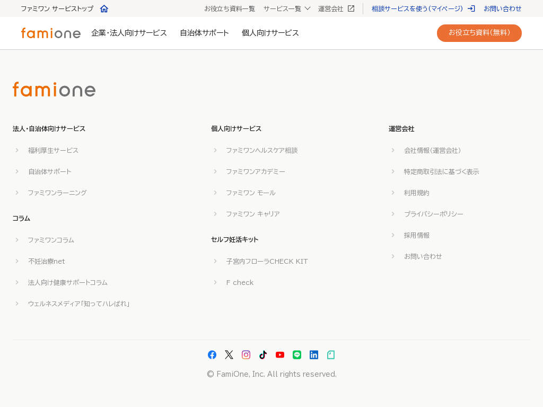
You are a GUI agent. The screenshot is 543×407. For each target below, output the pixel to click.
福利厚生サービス (53, 150)
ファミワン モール (251, 192)
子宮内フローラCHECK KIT (267, 261)
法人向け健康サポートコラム (68, 282)
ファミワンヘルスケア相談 (261, 150)
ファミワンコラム (51, 240)
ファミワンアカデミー (255, 171)
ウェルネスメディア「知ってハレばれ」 (79, 303)
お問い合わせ (503, 8)
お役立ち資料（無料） (480, 32)
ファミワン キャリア (253, 214)
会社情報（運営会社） (432, 150)
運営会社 (336, 8)
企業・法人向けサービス (129, 33)
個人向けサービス (270, 33)
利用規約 (417, 192)
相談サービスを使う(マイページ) (423, 8)
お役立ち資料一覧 (229, 8)
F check (239, 282)
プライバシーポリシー (433, 214)
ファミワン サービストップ (65, 8)
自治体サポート (204, 33)
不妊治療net (46, 261)
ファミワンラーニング (57, 192)
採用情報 (417, 235)
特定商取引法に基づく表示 (441, 171)
